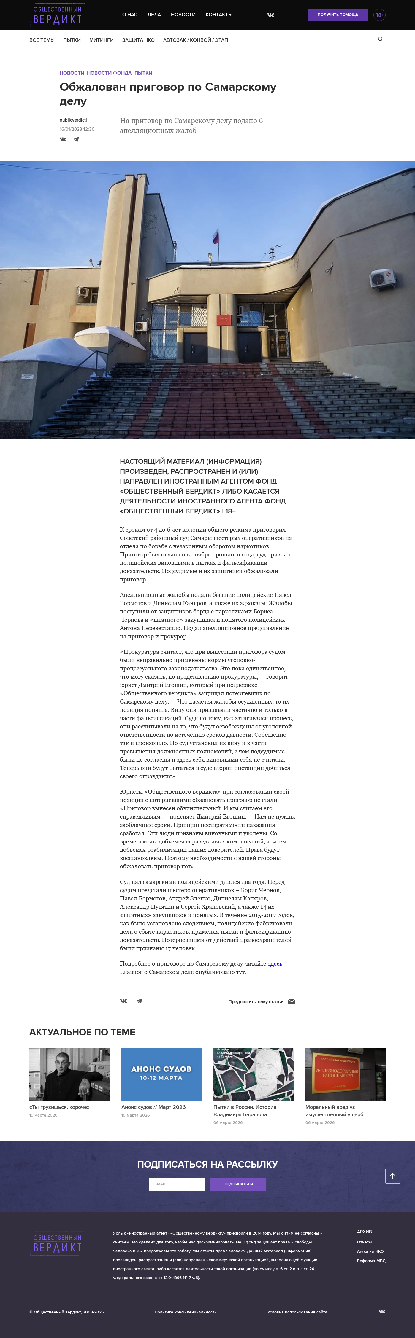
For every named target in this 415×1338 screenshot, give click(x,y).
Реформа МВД (371, 1260)
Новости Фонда (109, 73)
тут (240, 972)
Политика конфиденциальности (186, 1312)
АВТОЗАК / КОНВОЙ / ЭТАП (195, 40)
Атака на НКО (370, 1251)
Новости (183, 15)
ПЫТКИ (72, 40)
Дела (154, 15)
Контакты (219, 15)
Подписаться (238, 1184)
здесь (275, 963)
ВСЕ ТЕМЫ (42, 40)
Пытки (143, 73)
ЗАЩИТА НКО (138, 40)
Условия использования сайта (297, 1312)
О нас (129, 15)
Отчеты (364, 1242)
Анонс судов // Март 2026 (153, 1107)
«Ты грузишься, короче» (59, 1107)
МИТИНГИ (101, 40)
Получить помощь (338, 14)
